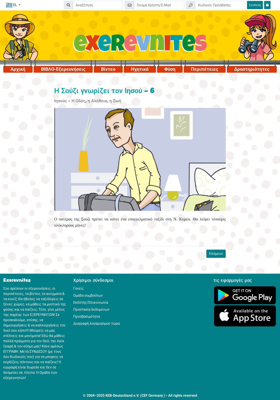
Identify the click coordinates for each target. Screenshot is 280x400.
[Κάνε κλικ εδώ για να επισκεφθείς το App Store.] (245, 316)
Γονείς (78, 288)
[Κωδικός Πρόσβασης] (220, 5)
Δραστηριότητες (252, 69)
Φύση (169, 69)
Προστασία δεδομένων (91, 309)
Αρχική (17, 69)
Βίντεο (108, 69)
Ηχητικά (140, 69)
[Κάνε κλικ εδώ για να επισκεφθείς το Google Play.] (245, 295)
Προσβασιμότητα (86, 316)
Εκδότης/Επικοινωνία (90, 302)
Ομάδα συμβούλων (88, 295)
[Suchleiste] (98, 5)
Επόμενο (216, 254)
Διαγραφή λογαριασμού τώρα (96, 323)
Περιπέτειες (204, 69)
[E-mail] (159, 5)
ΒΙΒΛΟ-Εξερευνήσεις (63, 69)
